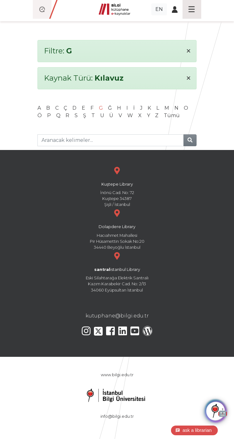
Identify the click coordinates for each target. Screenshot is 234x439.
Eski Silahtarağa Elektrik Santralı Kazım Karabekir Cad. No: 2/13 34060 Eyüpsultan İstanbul (117, 271)
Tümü (172, 115)
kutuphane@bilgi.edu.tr (117, 316)
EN (159, 9)
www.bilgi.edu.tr (117, 374)
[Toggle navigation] (192, 9)
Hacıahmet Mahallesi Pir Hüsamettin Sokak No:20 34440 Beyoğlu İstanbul (117, 228)
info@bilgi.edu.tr (117, 416)
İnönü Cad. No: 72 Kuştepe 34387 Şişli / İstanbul (117, 186)
